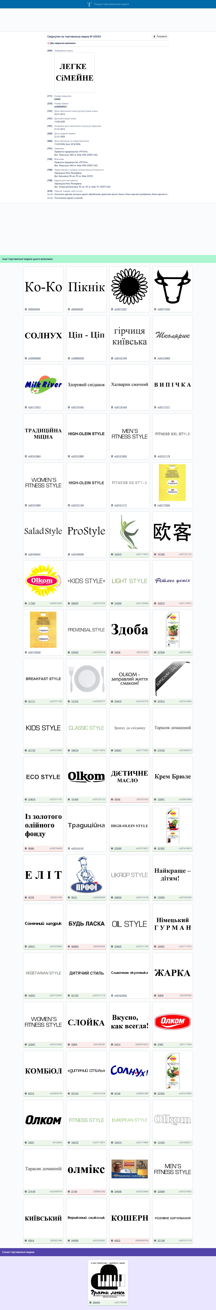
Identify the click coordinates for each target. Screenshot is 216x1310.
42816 (29, 1240)
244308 (116, 1191)
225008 (159, 1191)
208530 (116, 897)
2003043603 (32, 309)
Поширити (160, 36)
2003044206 (75, 309)
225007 (30, 1044)
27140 (72, 1191)
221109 (73, 995)
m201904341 (33, 554)
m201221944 (119, 358)
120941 (159, 799)
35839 (72, 1044)
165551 (30, 995)
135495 (159, 897)
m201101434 (119, 407)
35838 (158, 995)
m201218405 (162, 358)
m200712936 (162, 309)
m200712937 (119, 309)
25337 (29, 1142)
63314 (115, 1044)
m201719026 (162, 505)
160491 (159, 946)
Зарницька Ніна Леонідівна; (68, 173)
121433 (159, 1142)
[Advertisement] (108, 20)
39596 (115, 799)
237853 (159, 1093)
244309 (73, 1240)
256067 (116, 750)
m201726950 (33, 652)
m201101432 (76, 407)
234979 (116, 701)
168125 (73, 1142)
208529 (73, 603)
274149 (30, 1191)
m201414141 (76, 848)
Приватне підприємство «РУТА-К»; (71, 152)
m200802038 (76, 358)
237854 (159, 652)
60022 (115, 1240)
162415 (116, 554)
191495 (159, 554)
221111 (30, 701)
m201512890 (33, 505)
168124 (73, 750)
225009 (116, 848)
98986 (29, 848)
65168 (115, 1093)
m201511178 (162, 456)
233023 (73, 652)
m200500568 (33, 358)
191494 (73, 799)
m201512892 (119, 456)
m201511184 (76, 505)
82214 (29, 1093)
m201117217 (162, 407)
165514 (116, 1142)
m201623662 (119, 995)
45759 (29, 897)
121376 (73, 701)
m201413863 (33, 456)
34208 (115, 652)
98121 (72, 897)
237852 (159, 848)
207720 (73, 1093)
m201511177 (119, 505)
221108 (159, 1240)
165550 (116, 603)
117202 (30, 603)
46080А (73, 946)
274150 (159, 750)
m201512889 (76, 456)
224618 (30, 799)
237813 (159, 701)
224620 (116, 946)
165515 (159, 603)
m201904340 (76, 554)
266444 (94, 1302)
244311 (30, 946)
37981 (158, 1044)
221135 (30, 750)
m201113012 (33, 407)
